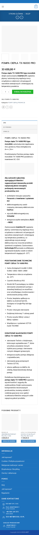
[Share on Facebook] (7, 107)
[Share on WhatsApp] (3, 107)
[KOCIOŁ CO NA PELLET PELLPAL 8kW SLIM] (29, 422)
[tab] (19, 122)
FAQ (3, 485)
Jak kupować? (7, 457)
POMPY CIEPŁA (12, 102)
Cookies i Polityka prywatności (13, 461)
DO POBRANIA (7, 127)
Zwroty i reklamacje (9, 473)
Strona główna (16, 14)
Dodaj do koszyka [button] (9, 441)
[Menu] (3, 6)
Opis (4, 123)
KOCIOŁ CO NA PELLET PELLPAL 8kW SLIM (28, 435)
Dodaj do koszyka (22, 92)
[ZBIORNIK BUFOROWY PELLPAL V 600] (10, 422)
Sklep (28, 14)
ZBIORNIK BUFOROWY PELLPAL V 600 (9, 435)
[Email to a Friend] (11, 107)
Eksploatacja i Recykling (11, 469)
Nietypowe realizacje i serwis (12, 465)
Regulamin (5, 493)
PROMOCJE (21, 102)
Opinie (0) (6, 131)
